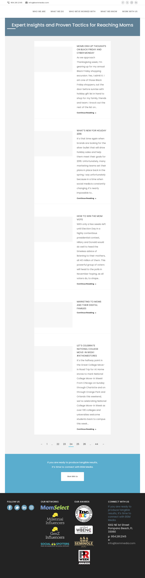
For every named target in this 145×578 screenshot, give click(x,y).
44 (96, 444)
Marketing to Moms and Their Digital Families (89, 305)
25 (77, 444)
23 (64, 444)
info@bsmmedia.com (37, 2)
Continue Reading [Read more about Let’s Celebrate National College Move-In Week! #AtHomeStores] (86, 429)
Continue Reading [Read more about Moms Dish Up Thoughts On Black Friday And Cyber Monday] (86, 113)
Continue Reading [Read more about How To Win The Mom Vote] (86, 284)
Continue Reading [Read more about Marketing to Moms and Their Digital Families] (86, 313)
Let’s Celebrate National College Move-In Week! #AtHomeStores (87, 350)
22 (58, 444)
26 (84, 444)
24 (71, 444)
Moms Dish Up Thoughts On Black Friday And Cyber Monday (91, 49)
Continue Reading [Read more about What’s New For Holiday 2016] (86, 198)
